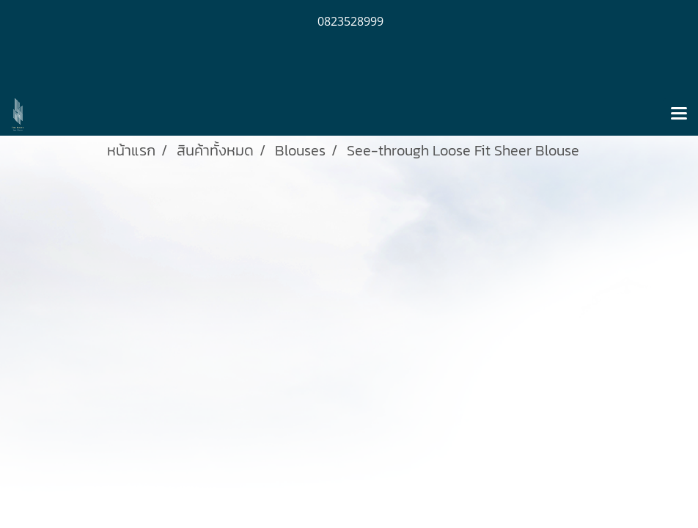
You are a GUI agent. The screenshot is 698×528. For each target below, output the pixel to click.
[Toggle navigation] (679, 114)
